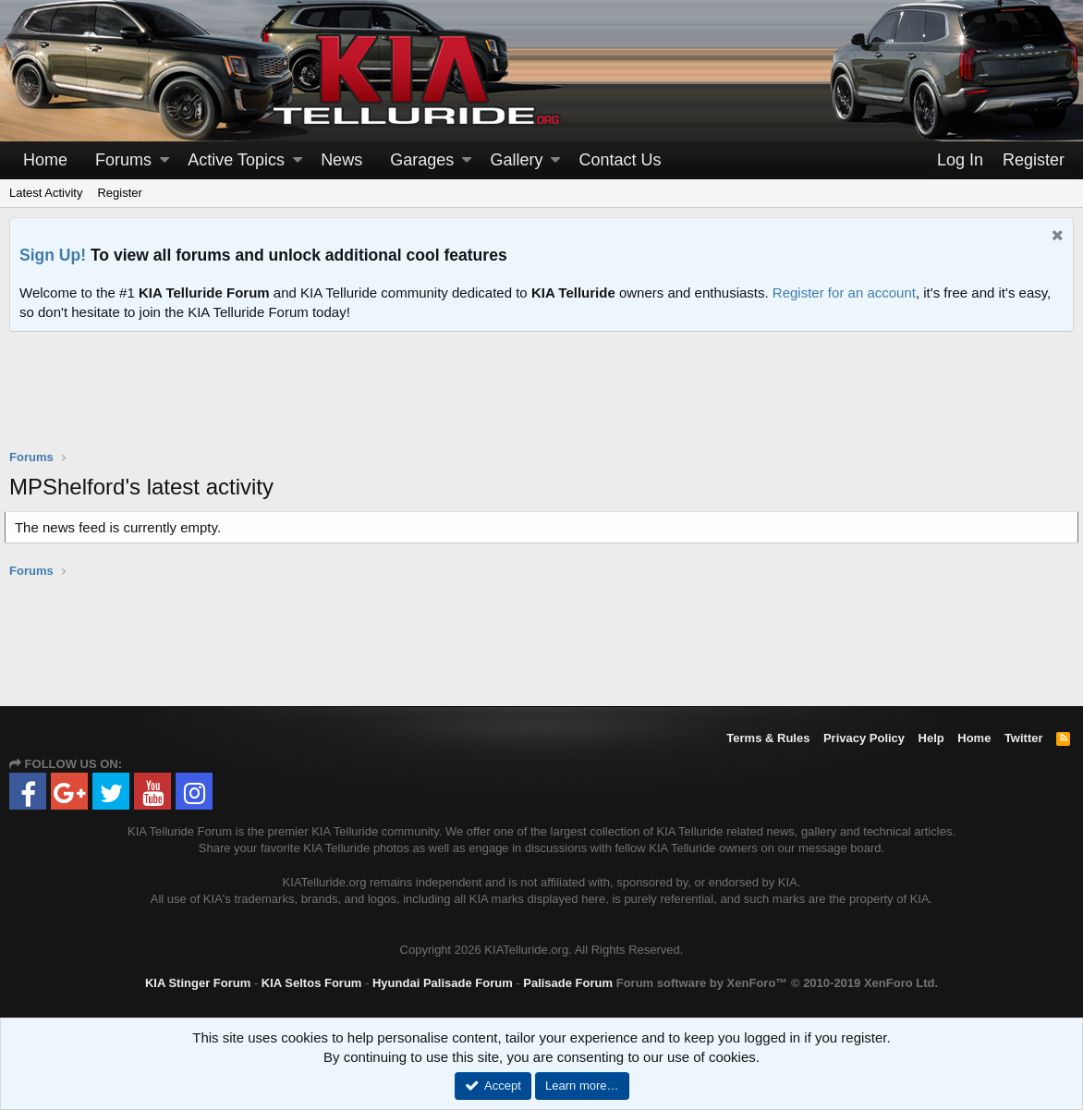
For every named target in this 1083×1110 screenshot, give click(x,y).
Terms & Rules (767, 738)
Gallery (516, 160)
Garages (422, 160)
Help (931, 738)
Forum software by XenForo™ (777, 983)
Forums (123, 160)
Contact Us (620, 160)
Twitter (1023, 738)
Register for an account (844, 292)
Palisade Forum (568, 983)
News (341, 160)
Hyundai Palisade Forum (442, 983)
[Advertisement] (541, 402)
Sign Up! (52, 255)
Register (119, 193)
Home (45, 160)
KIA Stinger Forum (197, 983)
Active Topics (236, 160)
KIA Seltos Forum (312, 983)
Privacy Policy (864, 738)
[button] (164, 160)
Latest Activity (45, 193)
